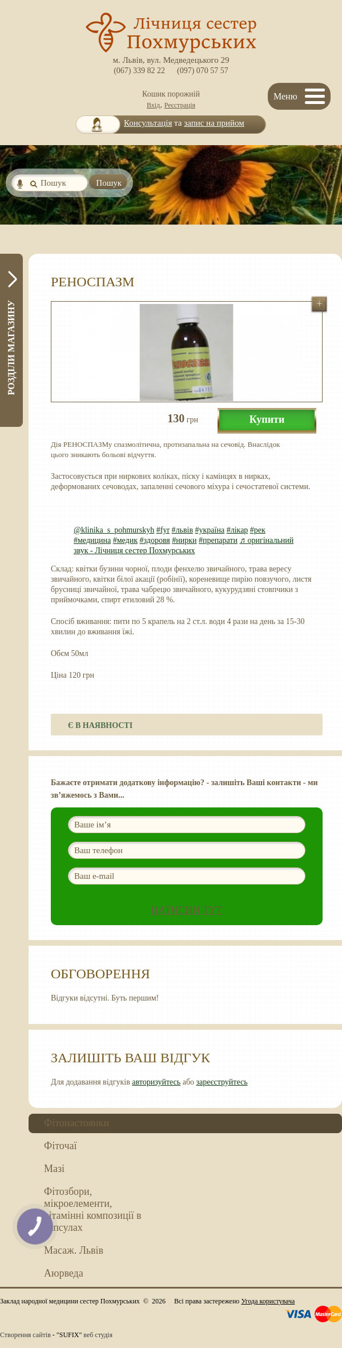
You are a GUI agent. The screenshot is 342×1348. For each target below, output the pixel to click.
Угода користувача (268, 1301)
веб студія (97, 1335)
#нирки (184, 540)
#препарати (218, 540)
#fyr (163, 530)
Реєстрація (179, 105)
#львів (182, 530)
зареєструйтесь (222, 1082)
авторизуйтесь (156, 1082)
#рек (257, 530)
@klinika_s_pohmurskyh (114, 530)
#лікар (237, 530)
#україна (210, 530)
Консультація (148, 122)
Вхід (153, 105)
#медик (125, 540)
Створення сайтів (25, 1335)
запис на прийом (214, 122)
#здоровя (155, 540)
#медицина (92, 540)
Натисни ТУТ (187, 910)
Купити (267, 419)
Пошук (109, 182)
